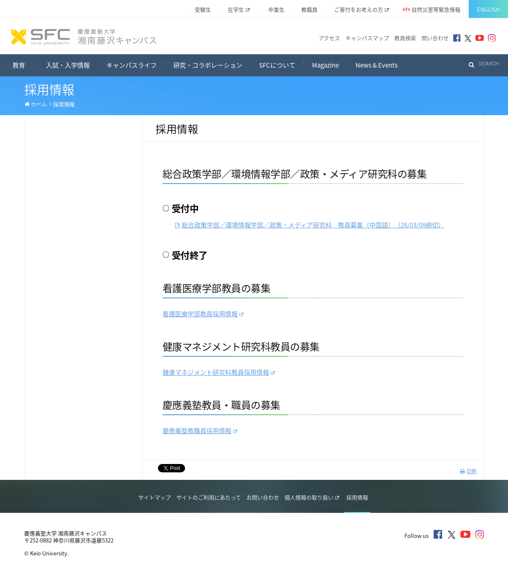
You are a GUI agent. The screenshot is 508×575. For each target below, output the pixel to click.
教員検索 (405, 38)
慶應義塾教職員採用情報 (200, 430)
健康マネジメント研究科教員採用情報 (219, 372)
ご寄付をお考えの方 (361, 9)
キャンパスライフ (132, 65)
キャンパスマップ (367, 38)
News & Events (377, 65)
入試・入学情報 (68, 65)
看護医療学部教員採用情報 (203, 313)
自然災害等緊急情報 (435, 9)
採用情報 (357, 497)
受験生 (203, 9)
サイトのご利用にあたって (208, 497)
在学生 (239, 9)
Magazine (325, 65)
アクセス (329, 38)
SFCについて (277, 65)
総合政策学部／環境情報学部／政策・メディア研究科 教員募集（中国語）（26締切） (309, 224)
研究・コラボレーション (207, 65)
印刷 (468, 471)
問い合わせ (435, 38)
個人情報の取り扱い (311, 497)
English (488, 9)
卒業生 (276, 9)
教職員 (309, 9)
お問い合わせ (262, 497)
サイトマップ (154, 497)
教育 (25, 64)
